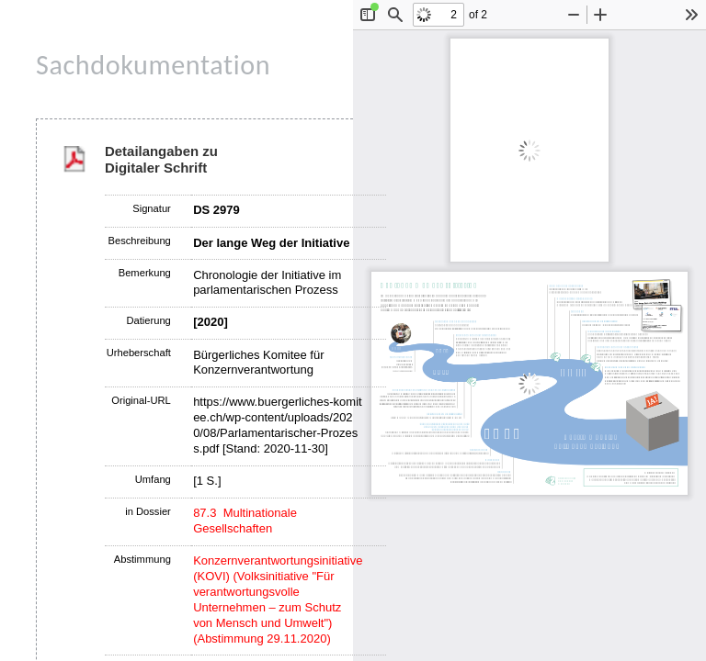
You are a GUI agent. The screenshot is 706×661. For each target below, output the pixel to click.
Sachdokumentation (153, 65)
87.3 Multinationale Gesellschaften (245, 520)
